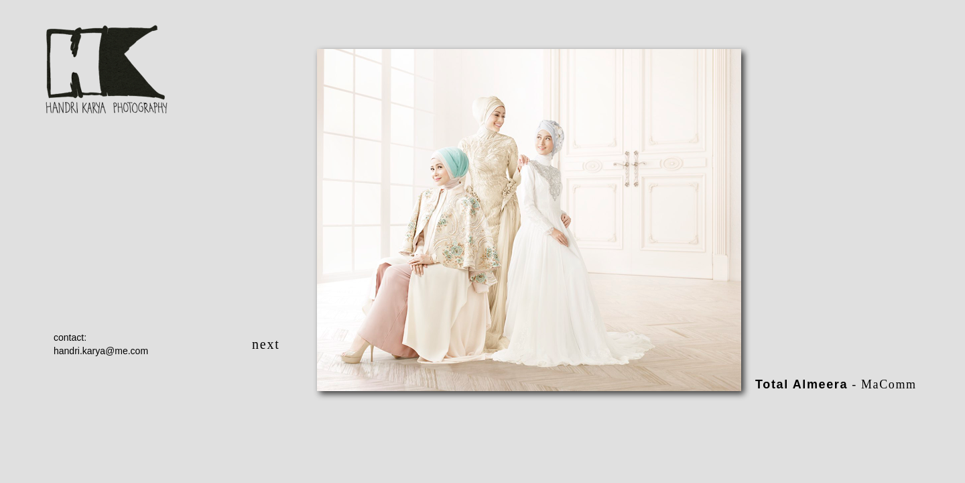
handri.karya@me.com (101, 350)
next (266, 344)
